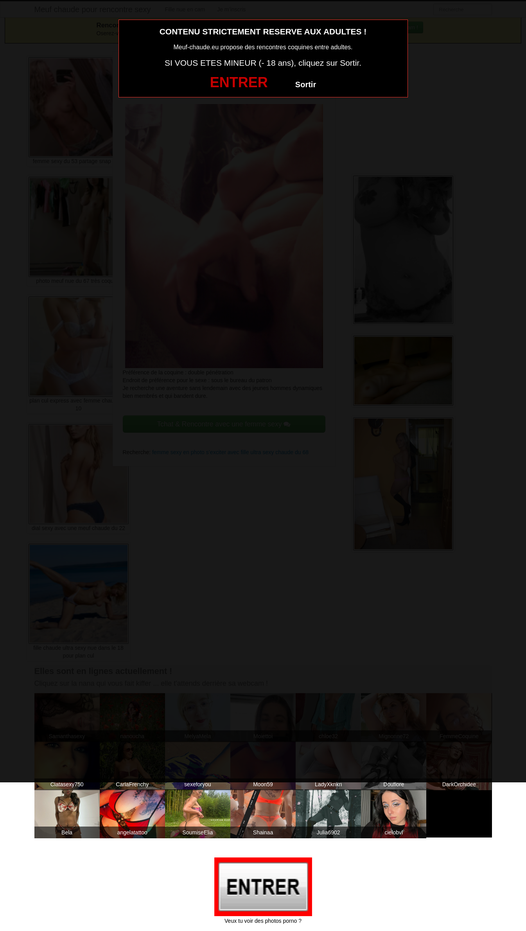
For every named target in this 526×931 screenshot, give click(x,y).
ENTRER (239, 82)
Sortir (305, 84)
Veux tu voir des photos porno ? (263, 921)
